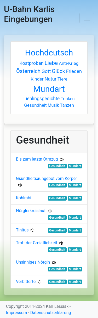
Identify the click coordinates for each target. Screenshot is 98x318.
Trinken (67, 98)
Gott (46, 71)
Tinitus (22, 230)
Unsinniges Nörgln (33, 262)
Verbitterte (26, 281)
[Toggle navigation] (86, 18)
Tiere (62, 79)
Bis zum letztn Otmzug (37, 159)
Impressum (16, 312)
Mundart (49, 89)
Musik (53, 105)
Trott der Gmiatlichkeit (36, 242)
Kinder (37, 79)
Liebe (51, 63)
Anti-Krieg (68, 63)
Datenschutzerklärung (50, 312)
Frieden (74, 71)
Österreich (28, 71)
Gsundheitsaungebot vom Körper (46, 178)
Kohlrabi (23, 197)
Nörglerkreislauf (31, 210)
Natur (51, 79)
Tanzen (67, 105)
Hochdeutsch (49, 53)
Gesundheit (35, 105)
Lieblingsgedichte (41, 98)
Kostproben (32, 63)
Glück (58, 71)
